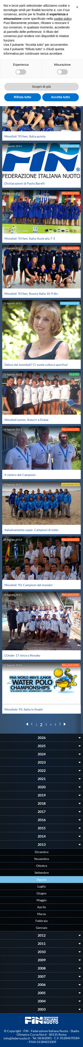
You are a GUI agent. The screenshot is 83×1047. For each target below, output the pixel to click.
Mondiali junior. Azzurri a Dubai (26, 420)
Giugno (41, 893)
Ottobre (41, 866)
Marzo (41, 914)
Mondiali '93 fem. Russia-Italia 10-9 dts (31, 293)
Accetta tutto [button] (60, 97)
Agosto (41, 879)
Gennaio (41, 928)
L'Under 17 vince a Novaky (22, 655)
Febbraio (41, 921)
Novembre (41, 859)
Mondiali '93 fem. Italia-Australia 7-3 (29, 238)
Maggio (42, 900)
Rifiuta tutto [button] (22, 97)
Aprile (41, 907)
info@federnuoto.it (17, 1038)
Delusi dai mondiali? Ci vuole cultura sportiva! (36, 364)
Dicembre (41, 852)
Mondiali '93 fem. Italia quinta (24, 136)
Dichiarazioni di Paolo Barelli (24, 183)
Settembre (42, 872)
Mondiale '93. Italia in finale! (23, 709)
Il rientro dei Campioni (20, 475)
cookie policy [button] (62, 18)
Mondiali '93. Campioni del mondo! (28, 585)
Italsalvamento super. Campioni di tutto (31, 530)
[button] (77, 7)
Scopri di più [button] (41, 86)
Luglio (41, 886)
